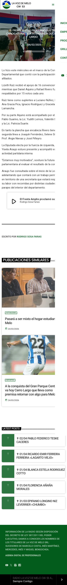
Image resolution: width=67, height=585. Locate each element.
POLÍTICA (33, 24)
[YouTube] (6, 565)
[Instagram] (15, 565)
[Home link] (17, 5)
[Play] (61, 5)
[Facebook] (19, 565)
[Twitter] (11, 565)
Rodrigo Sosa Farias (29, 236)
